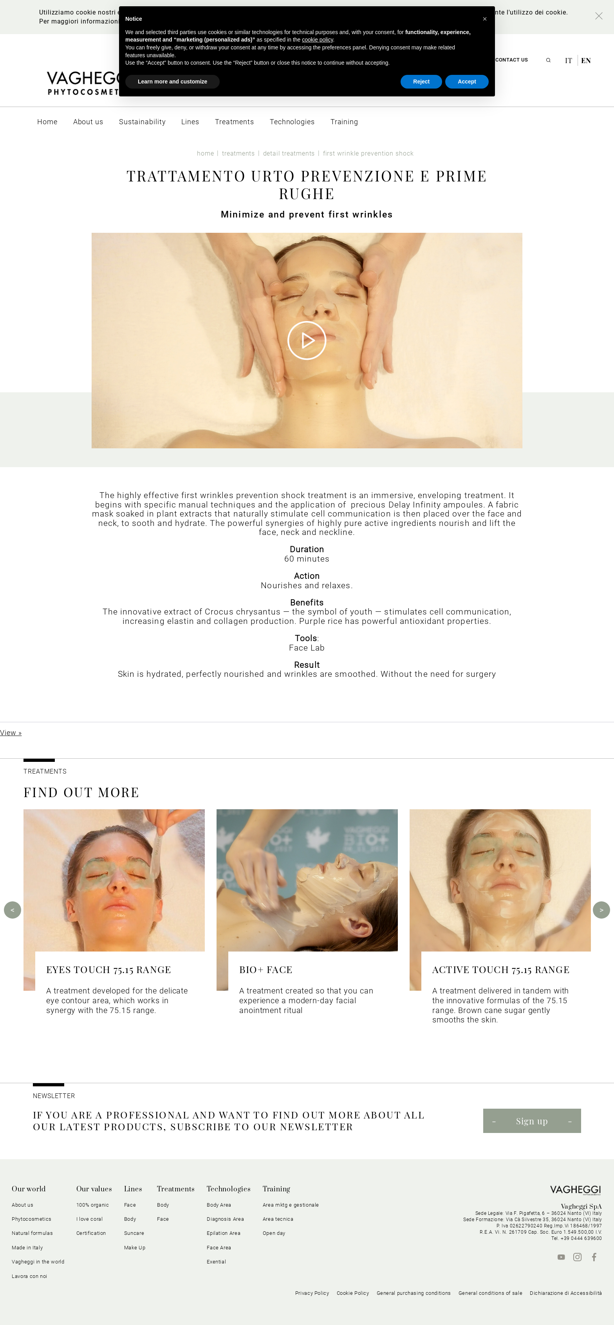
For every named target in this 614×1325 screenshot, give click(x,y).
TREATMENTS (46, 771)
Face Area (219, 1248)
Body (130, 1219)
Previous (12, 910)
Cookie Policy (353, 1293)
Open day (274, 1233)
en (586, 60)
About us (22, 1205)
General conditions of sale (490, 1293)
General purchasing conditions (414, 1293)
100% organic (92, 1205)
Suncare (134, 1233)
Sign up (532, 1121)
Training (277, 1189)
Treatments (176, 1189)
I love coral (89, 1219)
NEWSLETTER (54, 1096)
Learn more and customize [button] (172, 81)
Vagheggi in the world (38, 1262)
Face (130, 1205)
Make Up (135, 1248)
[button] (485, 19)
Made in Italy (27, 1248)
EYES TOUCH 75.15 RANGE (108, 968)
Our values (94, 1189)
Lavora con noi (29, 1276)
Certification (91, 1233)
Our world (29, 1189)
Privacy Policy (312, 1293)
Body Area (219, 1205)
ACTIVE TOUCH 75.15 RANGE (501, 968)
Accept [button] (467, 81)
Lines (133, 1189)
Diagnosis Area (225, 1219)
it (569, 60)
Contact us (511, 60)
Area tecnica (278, 1219)
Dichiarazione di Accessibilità (566, 1293)
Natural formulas (32, 1233)
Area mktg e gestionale (291, 1205)
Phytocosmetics (32, 1219)
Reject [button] (421, 81)
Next (601, 910)
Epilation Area (223, 1233)
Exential (216, 1262)
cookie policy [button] (317, 39)
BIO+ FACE (266, 968)
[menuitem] (47, 121)
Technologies (229, 1189)
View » (11, 733)
